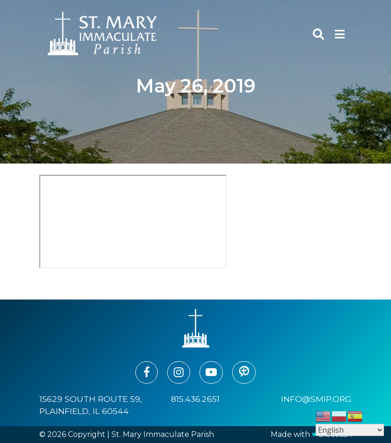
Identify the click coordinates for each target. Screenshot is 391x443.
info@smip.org (316, 399)
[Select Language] (350, 430)
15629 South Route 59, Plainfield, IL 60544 (90, 405)
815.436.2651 (195, 399)
